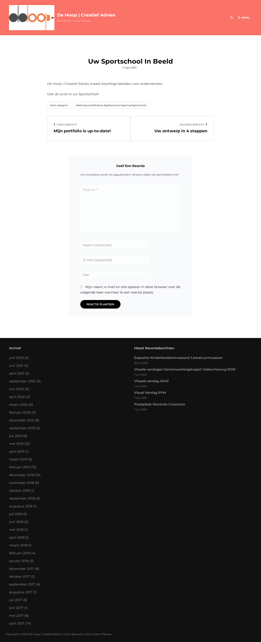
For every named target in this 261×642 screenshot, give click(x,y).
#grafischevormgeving (117, 105)
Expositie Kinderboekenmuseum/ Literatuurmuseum (178, 358)
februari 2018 (19, 553)
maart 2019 (18, 459)
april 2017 (16, 623)
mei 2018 (16, 530)
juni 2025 (16, 358)
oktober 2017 (19, 577)
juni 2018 (16, 522)
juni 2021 (16, 366)
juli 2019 (15, 436)
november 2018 (21, 483)
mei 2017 (16, 616)
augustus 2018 (20, 506)
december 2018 (21, 475)
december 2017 (21, 569)
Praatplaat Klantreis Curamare (159, 404)
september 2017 (22, 584)
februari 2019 (19, 467)
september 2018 (22, 498)
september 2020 (22, 381)
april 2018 (16, 538)
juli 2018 (15, 514)
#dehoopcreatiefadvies (89, 105)
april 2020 (17, 397)
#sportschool (138, 105)
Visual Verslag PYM (150, 393)
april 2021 (16, 373)
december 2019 (21, 420)
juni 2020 (16, 389)
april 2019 (16, 452)
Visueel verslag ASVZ (151, 381)
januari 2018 (19, 561)
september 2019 (22, 428)
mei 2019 (16, 444)
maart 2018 (18, 545)
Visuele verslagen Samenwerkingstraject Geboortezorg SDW (185, 369)
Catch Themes (102, 634)
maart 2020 (18, 405)
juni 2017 (16, 608)
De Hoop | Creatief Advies (86, 15)
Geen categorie (59, 105)
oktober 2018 (19, 491)
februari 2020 (20, 412)
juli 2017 (15, 600)
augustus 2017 (20, 592)
